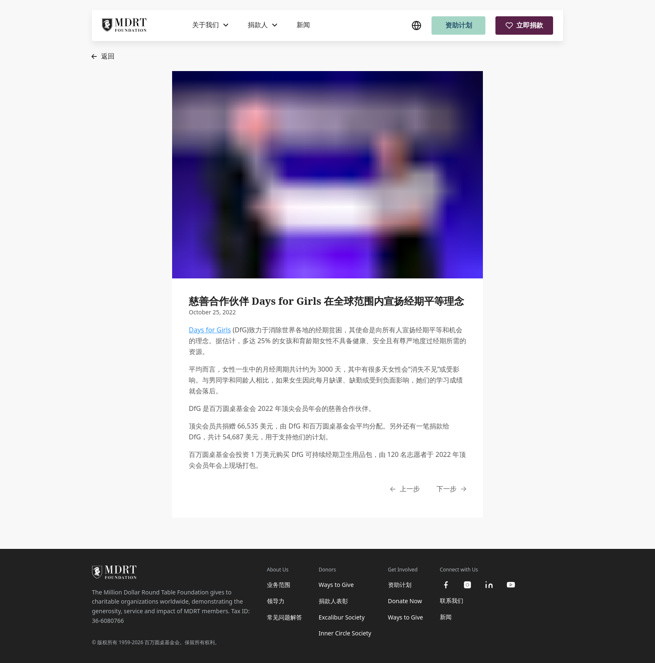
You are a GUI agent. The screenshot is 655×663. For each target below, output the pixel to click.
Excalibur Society (342, 617)
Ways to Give (336, 585)
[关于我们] (210, 25)
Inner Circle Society (345, 633)
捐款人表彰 (333, 601)
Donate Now (405, 601)
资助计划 (458, 25)
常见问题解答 (284, 617)
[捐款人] (262, 25)
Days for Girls (210, 329)
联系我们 (451, 600)
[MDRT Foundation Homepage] (124, 25)
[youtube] (510, 584)
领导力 (275, 601)
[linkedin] (489, 584)
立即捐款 (524, 25)
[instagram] (467, 584)
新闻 (303, 24)
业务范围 (278, 585)
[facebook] (445, 584)
